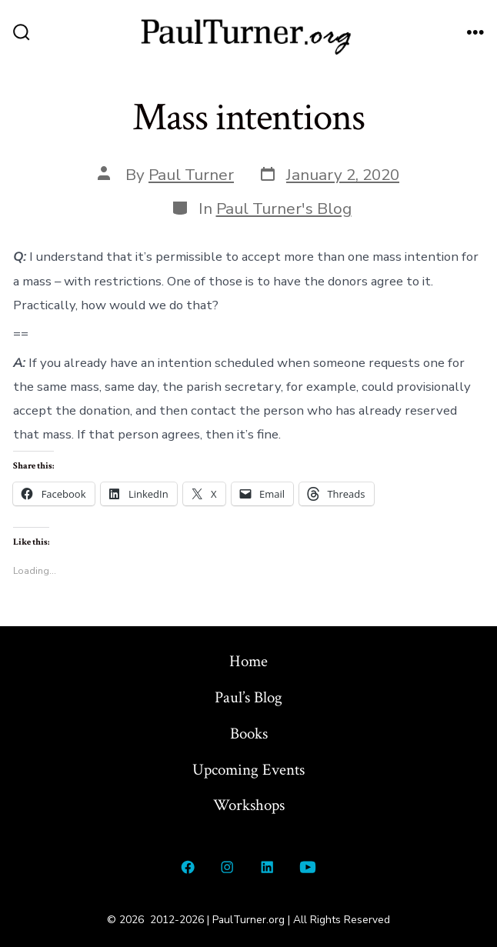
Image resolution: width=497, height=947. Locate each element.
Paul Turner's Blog (284, 208)
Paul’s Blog (248, 697)
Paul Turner (191, 174)
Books (249, 733)
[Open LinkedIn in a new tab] (266, 867)
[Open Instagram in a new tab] (227, 867)
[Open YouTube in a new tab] (308, 867)
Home (248, 661)
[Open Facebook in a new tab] (187, 867)
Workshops (249, 805)
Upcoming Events (248, 769)
